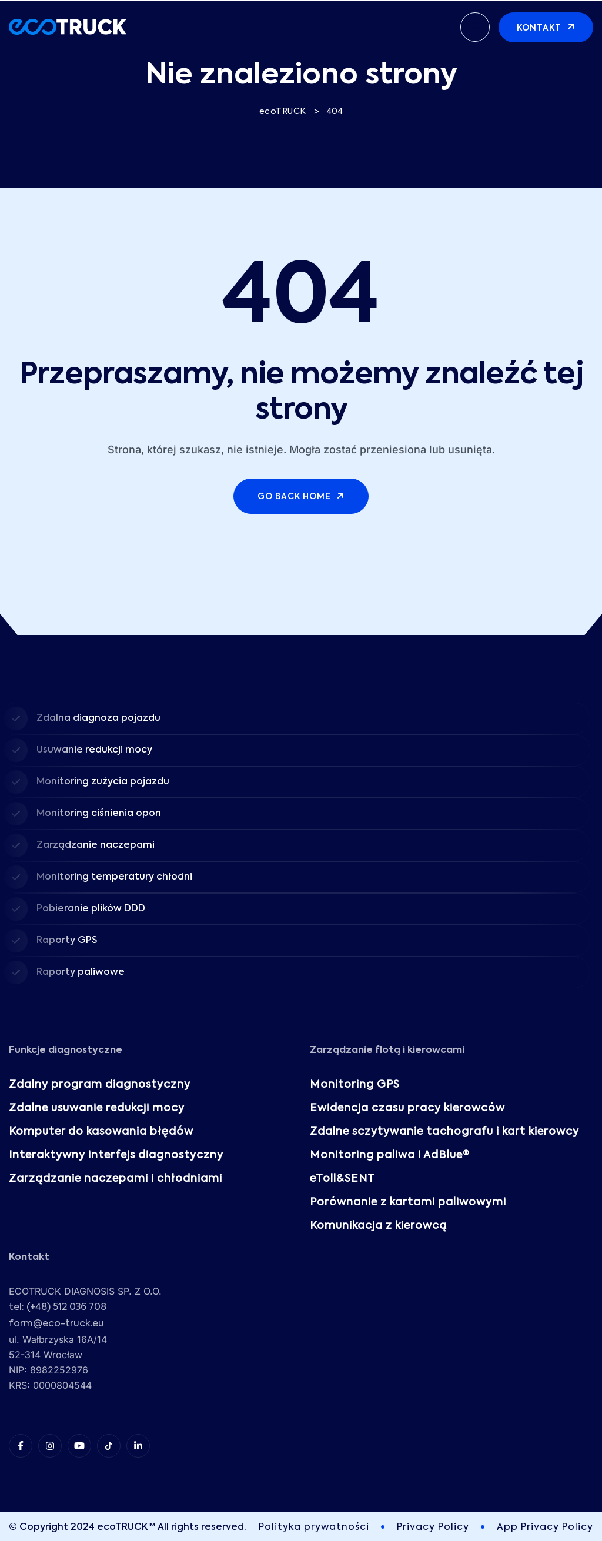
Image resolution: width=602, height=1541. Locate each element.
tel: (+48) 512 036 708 (57, 1307)
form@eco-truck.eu (56, 1324)
